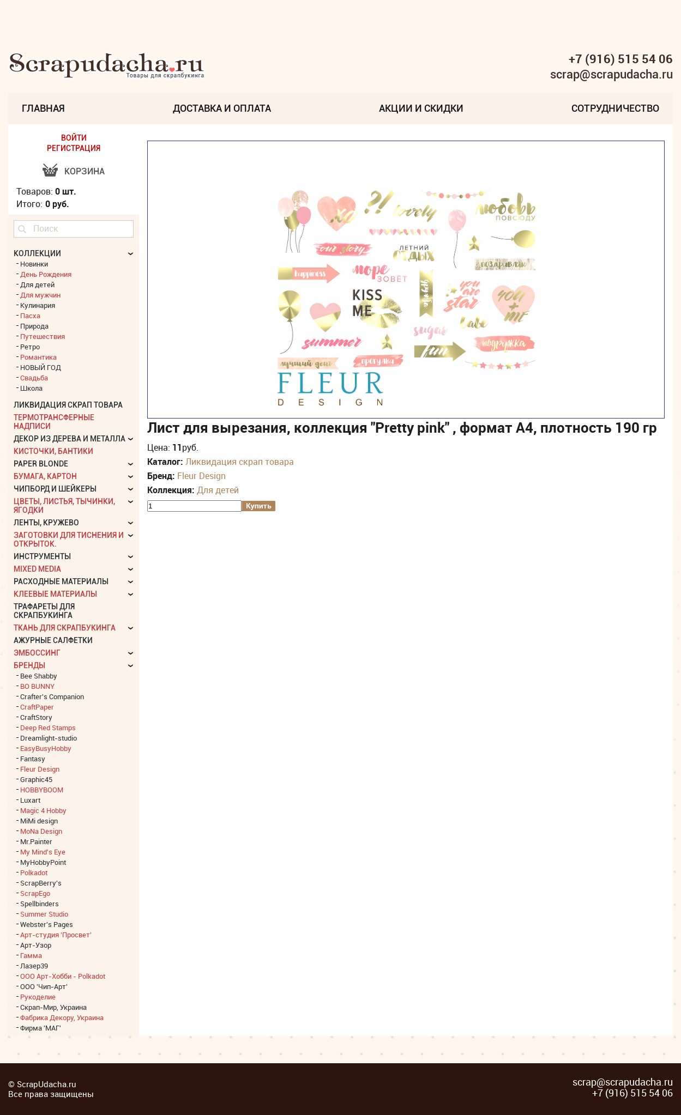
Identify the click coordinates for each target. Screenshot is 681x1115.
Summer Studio (44, 914)
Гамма (31, 955)
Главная (43, 108)
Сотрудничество (615, 108)
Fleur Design (201, 476)
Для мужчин (40, 295)
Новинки (34, 264)
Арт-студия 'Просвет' (56, 935)
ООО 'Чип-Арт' (44, 986)
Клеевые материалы (55, 594)
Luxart (30, 800)
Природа (34, 326)
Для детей (218, 490)
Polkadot (33, 872)
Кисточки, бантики (53, 451)
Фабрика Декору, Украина (62, 1017)
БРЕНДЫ (29, 665)
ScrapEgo (35, 893)
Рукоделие (38, 997)
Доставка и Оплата (222, 108)
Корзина (84, 171)
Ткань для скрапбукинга (65, 627)
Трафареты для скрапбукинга (44, 611)
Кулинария (37, 305)
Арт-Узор (35, 945)
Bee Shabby (38, 676)
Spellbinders (39, 903)
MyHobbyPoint (43, 862)
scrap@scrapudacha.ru (611, 74)
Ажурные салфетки (53, 640)
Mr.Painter (36, 841)
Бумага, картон (45, 476)
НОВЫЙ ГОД (40, 367)
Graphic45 (36, 779)
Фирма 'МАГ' (40, 1028)
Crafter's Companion (52, 696)
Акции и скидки (421, 108)
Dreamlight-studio (48, 738)
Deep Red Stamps (48, 727)
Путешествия (42, 336)
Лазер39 (34, 966)
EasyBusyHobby (45, 748)
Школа (31, 388)
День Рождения (45, 274)
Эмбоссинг (37, 653)
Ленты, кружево (46, 522)
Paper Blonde (41, 463)
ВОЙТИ (74, 138)
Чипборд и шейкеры (55, 488)
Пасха (30, 315)
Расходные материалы (61, 581)
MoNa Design (41, 831)
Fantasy (32, 758)
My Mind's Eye (42, 852)
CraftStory (36, 717)
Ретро (30, 347)
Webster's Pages (46, 924)
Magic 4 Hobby (43, 810)
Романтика (38, 357)
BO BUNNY (37, 686)
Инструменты (42, 556)
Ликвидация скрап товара (239, 462)
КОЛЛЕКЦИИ (37, 253)
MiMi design (39, 821)
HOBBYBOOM (41, 790)
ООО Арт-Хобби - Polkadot (62, 976)
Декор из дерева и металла (69, 438)
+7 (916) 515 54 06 (621, 58)
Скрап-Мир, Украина (53, 1007)
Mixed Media (37, 569)
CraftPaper (37, 707)
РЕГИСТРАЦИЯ (73, 148)
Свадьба (34, 378)
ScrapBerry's (41, 883)
